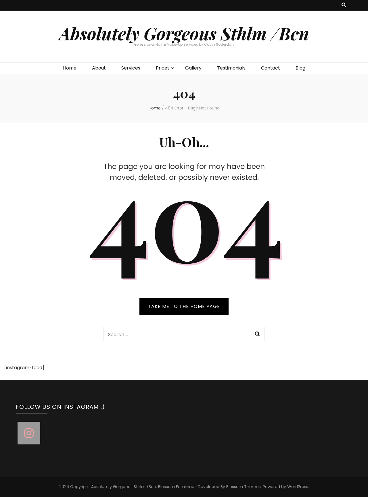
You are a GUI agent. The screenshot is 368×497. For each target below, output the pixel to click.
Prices (163, 68)
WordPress (297, 487)
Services (130, 68)
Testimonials (231, 68)
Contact (270, 68)
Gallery (193, 68)
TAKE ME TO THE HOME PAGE (184, 306)
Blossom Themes (243, 487)
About (99, 68)
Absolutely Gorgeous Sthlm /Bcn (184, 33)
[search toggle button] (344, 5)
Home (69, 68)
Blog (300, 68)
